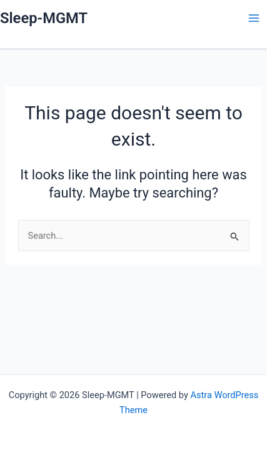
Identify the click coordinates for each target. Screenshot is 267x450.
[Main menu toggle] (254, 18)
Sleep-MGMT (44, 18)
